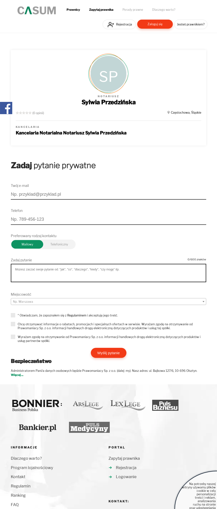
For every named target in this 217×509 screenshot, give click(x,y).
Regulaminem (76, 315)
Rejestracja (124, 24)
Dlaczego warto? (163, 10)
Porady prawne (132, 10)
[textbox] (108, 301)
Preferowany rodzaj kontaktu (33, 236)
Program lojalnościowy (32, 467)
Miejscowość (21, 294)
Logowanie (126, 476)
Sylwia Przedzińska (108, 102)
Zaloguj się (155, 24)
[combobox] (108, 301)
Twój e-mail (20, 185)
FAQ (15, 504)
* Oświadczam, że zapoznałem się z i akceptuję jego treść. (68, 315)
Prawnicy (73, 10)
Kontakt (18, 476)
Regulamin (20, 486)
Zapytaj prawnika (101, 10)
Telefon (17, 210)
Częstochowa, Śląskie (186, 112)
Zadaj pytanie (21, 260)
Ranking (18, 495)
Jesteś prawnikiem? (190, 24)
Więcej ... (17, 375)
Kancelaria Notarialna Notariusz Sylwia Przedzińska (71, 132)
